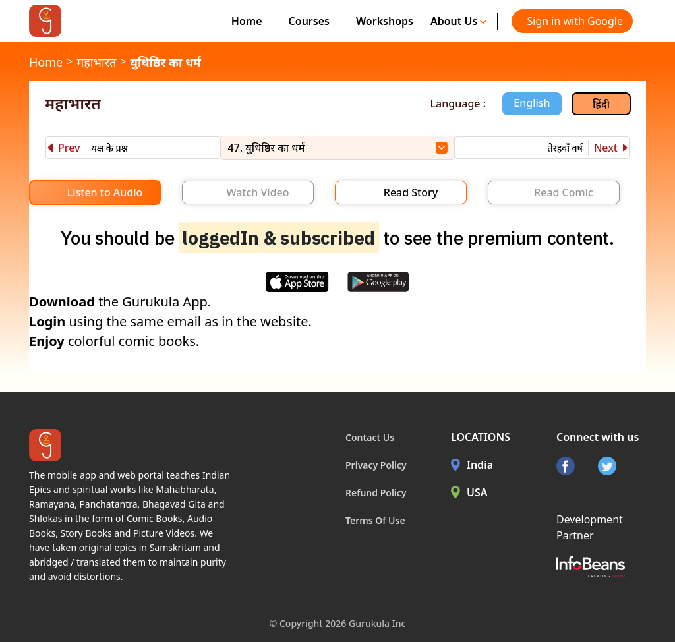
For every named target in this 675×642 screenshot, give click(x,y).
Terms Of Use (375, 520)
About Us (458, 21)
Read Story (411, 192)
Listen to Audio (105, 192)
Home (246, 21)
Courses (309, 21)
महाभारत (96, 62)
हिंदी (601, 104)
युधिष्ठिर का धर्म (165, 62)
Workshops (384, 21)
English (532, 103)
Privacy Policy (376, 465)
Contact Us (369, 437)
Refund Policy (376, 492)
